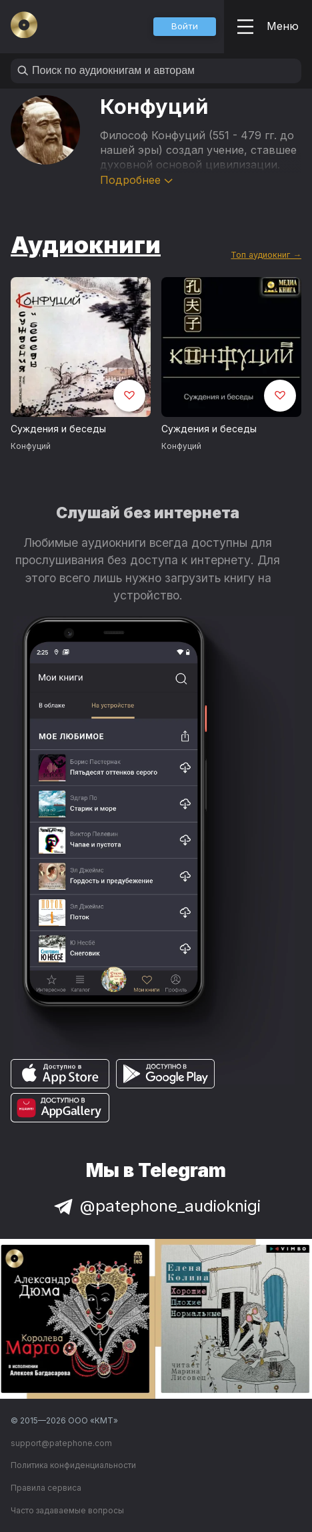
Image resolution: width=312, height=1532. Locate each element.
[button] (184, 26)
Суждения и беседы (58, 428)
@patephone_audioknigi (156, 1206)
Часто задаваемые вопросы (67, 1510)
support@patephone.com (61, 1443)
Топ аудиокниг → (266, 255)
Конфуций (31, 446)
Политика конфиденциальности (73, 1465)
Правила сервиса (46, 1488)
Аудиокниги (86, 244)
